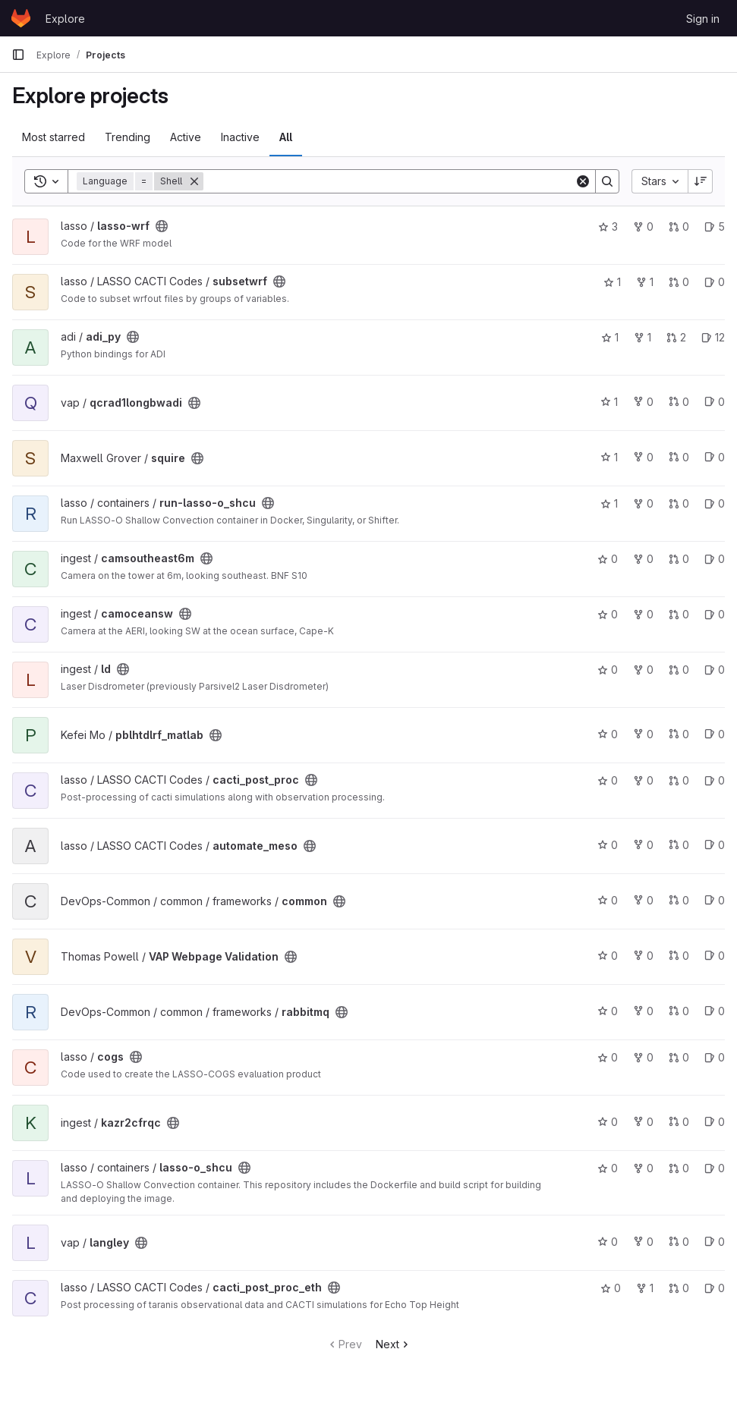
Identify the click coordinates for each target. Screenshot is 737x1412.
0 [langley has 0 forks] (643, 1241)
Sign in (703, 18)
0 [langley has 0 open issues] (714, 1241)
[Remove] (194, 181)
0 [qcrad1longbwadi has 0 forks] (643, 401)
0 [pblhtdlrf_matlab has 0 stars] (607, 734)
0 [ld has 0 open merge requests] (679, 669)
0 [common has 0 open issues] (714, 900)
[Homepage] (20, 18)
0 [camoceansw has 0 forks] (643, 614)
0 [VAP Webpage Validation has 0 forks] (643, 955)
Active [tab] (185, 137)
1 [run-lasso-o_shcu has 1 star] (609, 503)
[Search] (389, 181)
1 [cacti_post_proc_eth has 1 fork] (645, 1287)
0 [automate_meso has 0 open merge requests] (679, 844)
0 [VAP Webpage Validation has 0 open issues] (714, 955)
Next (393, 1344)
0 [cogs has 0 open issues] (714, 1057)
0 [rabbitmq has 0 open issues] (714, 1011)
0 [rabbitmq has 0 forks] (643, 1011)
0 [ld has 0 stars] (607, 669)
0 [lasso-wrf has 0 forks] (643, 226)
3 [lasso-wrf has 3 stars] (608, 226)
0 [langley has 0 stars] (607, 1241)
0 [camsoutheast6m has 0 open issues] (714, 558)
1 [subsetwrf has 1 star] (612, 281)
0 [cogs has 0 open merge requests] (679, 1057)
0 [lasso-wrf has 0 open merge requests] (679, 226)
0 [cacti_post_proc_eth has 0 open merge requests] (679, 1287)
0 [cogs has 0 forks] (643, 1057)
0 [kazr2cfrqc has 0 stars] (607, 1121)
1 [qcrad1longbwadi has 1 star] (609, 401)
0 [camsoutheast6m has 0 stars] (607, 558)
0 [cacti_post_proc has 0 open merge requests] (679, 780)
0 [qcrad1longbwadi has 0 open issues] (714, 401)
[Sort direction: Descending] (700, 181)
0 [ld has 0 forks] (643, 669)
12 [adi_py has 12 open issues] (713, 337)
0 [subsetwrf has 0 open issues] (714, 281)
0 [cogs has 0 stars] (607, 1057)
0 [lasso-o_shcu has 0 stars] (607, 1168)
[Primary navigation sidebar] (18, 54)
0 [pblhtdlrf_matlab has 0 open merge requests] (679, 734)
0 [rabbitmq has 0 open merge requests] (679, 1011)
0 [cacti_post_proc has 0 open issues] (714, 780)
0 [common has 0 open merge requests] (679, 900)
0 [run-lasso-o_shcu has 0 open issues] (714, 503)
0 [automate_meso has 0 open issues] (714, 844)
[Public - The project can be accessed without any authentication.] (162, 226)
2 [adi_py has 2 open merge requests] (676, 337)
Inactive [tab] (240, 137)
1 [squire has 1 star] (609, 457)
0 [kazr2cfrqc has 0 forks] (643, 1121)
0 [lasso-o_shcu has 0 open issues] (714, 1168)
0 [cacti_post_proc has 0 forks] (643, 780)
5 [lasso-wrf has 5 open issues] (714, 226)
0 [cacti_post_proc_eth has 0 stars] (610, 1287)
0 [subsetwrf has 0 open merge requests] (679, 281)
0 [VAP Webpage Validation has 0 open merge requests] (679, 955)
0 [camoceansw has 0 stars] (607, 614)
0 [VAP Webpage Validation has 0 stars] (607, 955)
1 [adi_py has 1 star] (610, 337)
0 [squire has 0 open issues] (714, 457)
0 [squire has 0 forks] (643, 457)
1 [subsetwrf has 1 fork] (645, 281)
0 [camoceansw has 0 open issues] (714, 614)
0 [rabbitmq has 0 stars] (607, 1011)
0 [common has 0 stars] (607, 900)
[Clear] (583, 181)
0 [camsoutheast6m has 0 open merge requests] (679, 558)
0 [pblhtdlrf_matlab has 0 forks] (643, 734)
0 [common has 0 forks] (643, 900)
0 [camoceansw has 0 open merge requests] (679, 614)
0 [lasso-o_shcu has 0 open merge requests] (679, 1168)
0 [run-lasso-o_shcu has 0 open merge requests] (679, 503)
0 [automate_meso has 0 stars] (607, 844)
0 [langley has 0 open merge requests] (679, 1241)
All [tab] (285, 137)
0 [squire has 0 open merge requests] (679, 457)
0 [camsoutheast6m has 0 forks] (643, 558)
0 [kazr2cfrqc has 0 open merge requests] (679, 1121)
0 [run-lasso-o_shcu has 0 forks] (643, 503)
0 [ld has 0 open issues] (714, 669)
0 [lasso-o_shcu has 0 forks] (643, 1168)
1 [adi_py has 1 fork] (642, 337)
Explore (65, 18)
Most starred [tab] (53, 137)
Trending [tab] (127, 137)
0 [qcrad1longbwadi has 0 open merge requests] (679, 401)
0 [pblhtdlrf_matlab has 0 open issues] (714, 734)
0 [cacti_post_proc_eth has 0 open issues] (714, 1287)
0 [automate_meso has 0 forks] (643, 844)
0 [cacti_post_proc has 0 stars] (607, 780)
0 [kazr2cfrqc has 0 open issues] (714, 1121)
